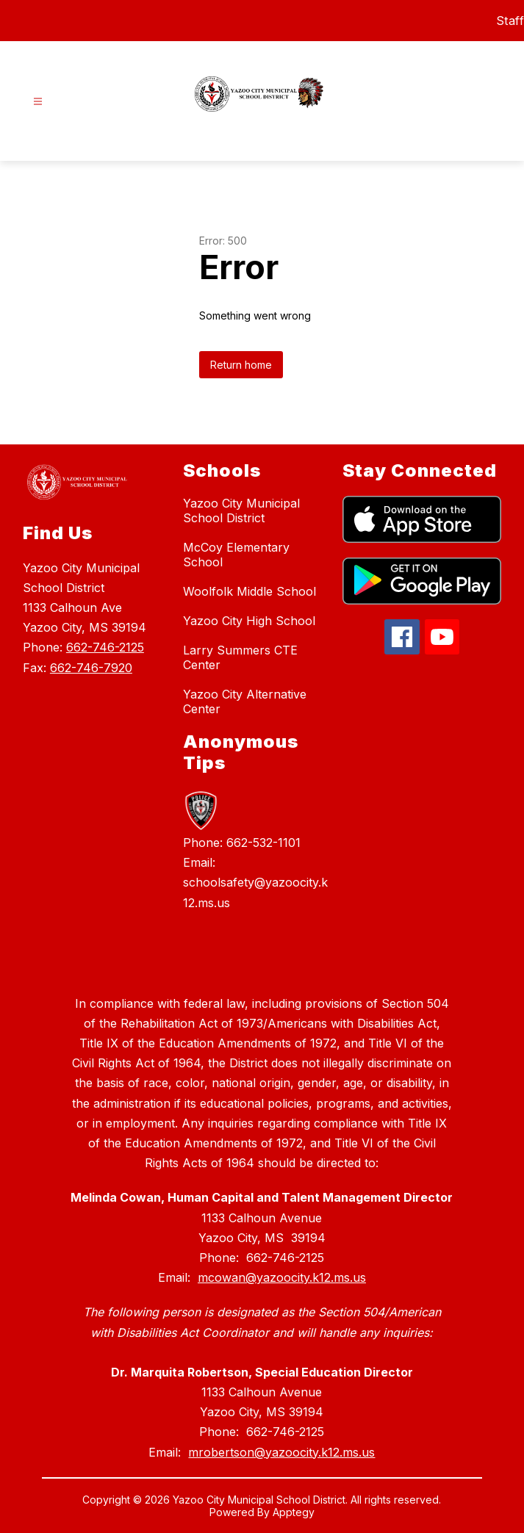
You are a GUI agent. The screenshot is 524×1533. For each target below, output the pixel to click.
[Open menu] (37, 101)
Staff (510, 20)
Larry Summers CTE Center (240, 657)
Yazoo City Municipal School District (241, 510)
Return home (241, 364)
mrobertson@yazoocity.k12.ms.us (281, 1452)
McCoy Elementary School (236, 554)
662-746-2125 (105, 647)
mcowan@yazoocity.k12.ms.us (282, 1277)
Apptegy (294, 1512)
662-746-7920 (91, 667)
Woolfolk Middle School (249, 591)
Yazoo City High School (249, 620)
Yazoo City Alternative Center (244, 701)
